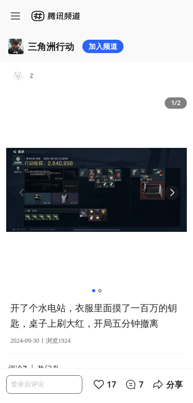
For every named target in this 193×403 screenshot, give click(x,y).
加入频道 (103, 46)
